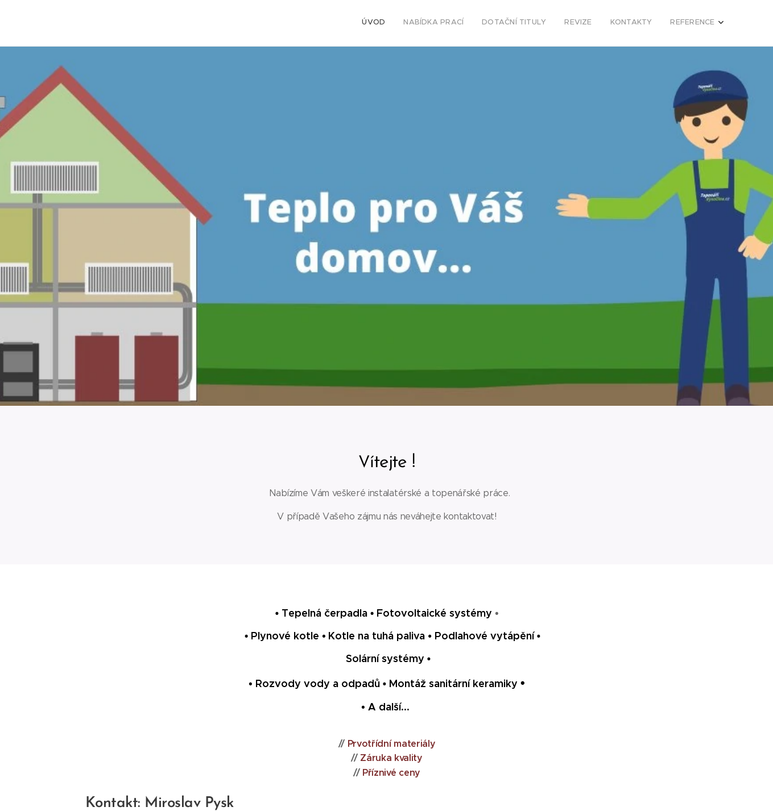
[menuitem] (627, 23)
